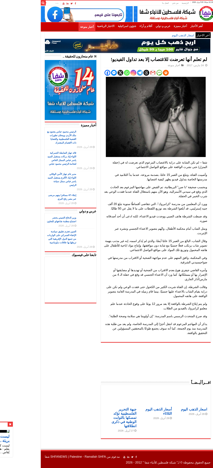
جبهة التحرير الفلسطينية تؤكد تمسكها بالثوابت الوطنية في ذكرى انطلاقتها (102, 417)
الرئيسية (164, 3)
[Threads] (125, 73)
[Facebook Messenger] (93, 73)
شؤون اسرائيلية (106, 26)
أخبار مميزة (159, 26)
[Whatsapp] (106, 73)
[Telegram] (119, 73)
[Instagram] (112, 73)
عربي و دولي (141, 26)
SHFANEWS (37, 456)
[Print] (145, 73)
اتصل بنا (144, 3)
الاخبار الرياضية (84, 26)
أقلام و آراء (124, 26)
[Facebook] (86, 73)
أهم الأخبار (175, 26)
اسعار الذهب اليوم (162, 35)
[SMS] (138, 73)
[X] (99, 73)
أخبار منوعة (65, 26)
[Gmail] (132, 73)
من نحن (154, 3)
